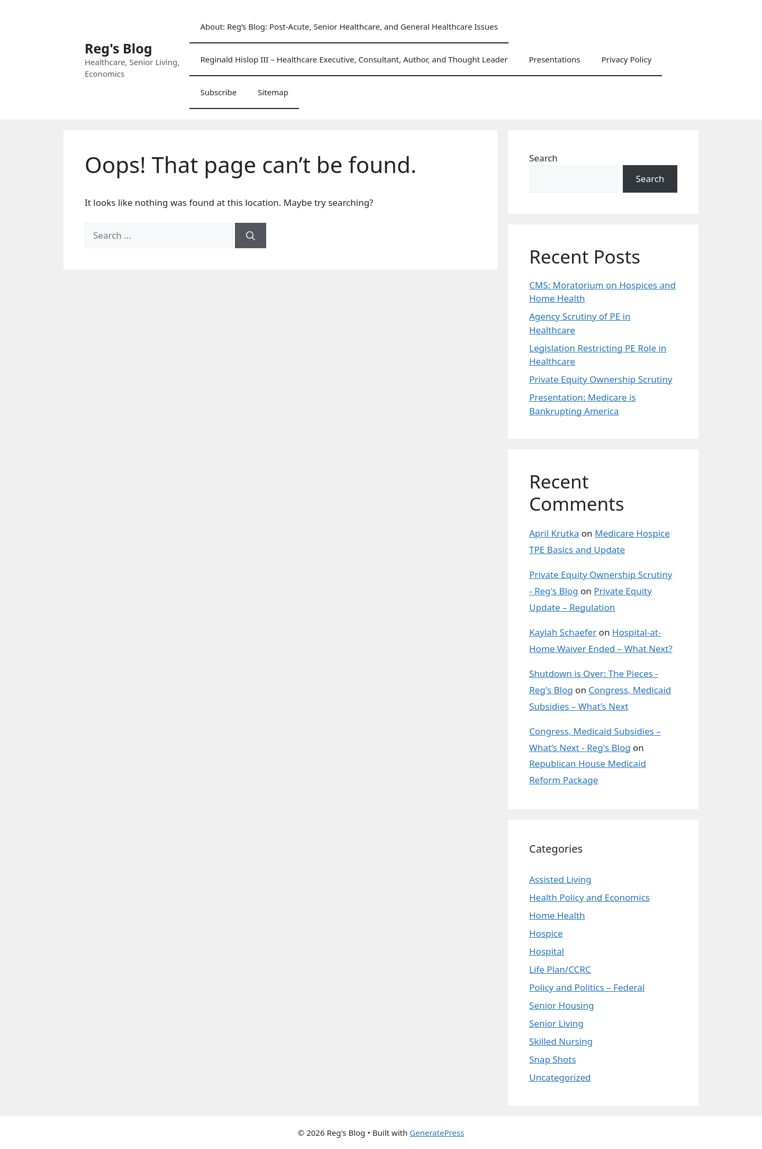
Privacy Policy (626, 59)
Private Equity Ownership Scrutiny (600, 379)
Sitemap (273, 92)
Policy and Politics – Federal (587, 987)
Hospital (546, 951)
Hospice (546, 933)
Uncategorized (560, 1077)
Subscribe (218, 92)
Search (543, 158)
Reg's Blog (118, 48)
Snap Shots (552, 1059)
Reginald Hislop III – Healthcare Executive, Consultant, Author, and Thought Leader (353, 59)
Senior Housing (561, 1005)
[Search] (250, 235)
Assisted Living (560, 879)
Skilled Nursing (561, 1041)
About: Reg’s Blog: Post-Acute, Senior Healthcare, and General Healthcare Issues (348, 26)
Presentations (554, 59)
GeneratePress (437, 1132)
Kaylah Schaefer (562, 632)
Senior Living (556, 1023)
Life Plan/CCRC (560, 969)
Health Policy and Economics (589, 897)
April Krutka (554, 533)
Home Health (557, 915)
